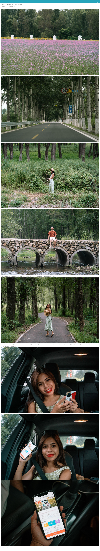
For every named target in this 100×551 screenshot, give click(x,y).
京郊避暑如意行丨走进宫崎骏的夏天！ (12, 547)
